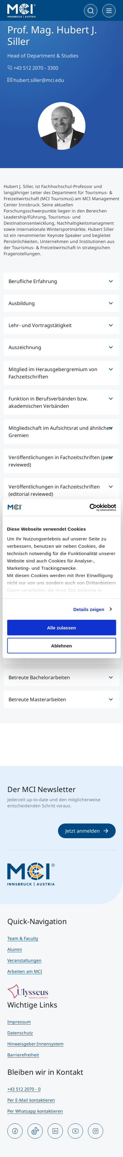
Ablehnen (61, 645)
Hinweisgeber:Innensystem (35, 1044)
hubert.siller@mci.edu (35, 80)
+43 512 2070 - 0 (24, 1089)
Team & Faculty (22, 938)
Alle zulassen (61, 627)
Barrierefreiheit (23, 1055)
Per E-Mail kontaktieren (31, 1100)
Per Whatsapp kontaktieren (35, 1111)
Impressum (19, 1022)
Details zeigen (88, 609)
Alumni (14, 949)
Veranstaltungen (24, 960)
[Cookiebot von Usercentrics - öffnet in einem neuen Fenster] (89, 507)
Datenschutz (20, 1033)
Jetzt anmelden (86, 830)
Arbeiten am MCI (24, 971)
